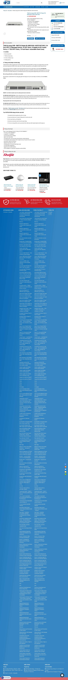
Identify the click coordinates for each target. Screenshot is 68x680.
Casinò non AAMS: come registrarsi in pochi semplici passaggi (24, 262)
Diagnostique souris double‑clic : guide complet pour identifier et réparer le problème (25, 305)
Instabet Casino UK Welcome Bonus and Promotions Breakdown (25, 415)
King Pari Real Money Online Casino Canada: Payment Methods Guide (24, 430)
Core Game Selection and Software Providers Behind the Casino (25, 282)
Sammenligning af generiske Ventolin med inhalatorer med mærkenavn (25, 533)
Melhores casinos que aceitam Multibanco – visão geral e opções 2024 (25, 448)
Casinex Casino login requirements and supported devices (24, 249)
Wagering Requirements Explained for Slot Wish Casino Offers (25, 614)
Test (20, 583)
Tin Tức (42, 6)
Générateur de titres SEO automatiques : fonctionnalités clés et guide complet (25, 364)
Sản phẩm (10, 10)
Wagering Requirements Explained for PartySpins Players (24, 605)
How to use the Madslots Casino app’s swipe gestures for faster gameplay (25, 395)
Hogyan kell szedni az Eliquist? (25, 377)
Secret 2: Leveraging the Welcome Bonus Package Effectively (24, 541)
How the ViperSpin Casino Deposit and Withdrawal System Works (25, 390)
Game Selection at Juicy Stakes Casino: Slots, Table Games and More (25, 354)
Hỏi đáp (50, 213)
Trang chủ (5, 10)
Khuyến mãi (26, 6)
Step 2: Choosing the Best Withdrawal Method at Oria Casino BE (24, 580)
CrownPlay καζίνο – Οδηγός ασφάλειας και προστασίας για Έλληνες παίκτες (25, 287)
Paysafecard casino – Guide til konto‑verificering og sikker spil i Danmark (25, 493)
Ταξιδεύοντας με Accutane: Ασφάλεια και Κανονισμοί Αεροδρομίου (24, 647)
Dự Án (46, 6)
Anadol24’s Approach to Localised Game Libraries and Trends (25, 225)
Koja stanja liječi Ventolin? (24, 438)
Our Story (21, 485)
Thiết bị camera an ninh (13, 108)
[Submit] (42, 3)
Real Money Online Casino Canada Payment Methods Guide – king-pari (25, 509)
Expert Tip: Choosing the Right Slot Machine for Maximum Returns (25, 334)
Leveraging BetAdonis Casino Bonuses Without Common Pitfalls (25, 441)
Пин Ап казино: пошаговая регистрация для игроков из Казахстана (25, 655)
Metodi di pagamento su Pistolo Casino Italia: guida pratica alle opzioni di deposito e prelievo (25, 453)
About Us (21, 221)
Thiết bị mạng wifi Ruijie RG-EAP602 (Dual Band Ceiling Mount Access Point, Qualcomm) (20, 185)
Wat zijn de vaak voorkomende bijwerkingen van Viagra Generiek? (25, 624)
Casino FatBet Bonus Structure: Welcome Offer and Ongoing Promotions (25, 258)
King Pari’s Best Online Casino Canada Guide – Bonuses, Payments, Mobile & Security (25, 435)
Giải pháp (32, 6)
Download (37, 6)
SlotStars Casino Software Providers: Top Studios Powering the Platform (24, 572)
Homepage (21, 386)
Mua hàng (30, 38)
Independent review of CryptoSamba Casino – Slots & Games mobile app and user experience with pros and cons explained (25, 401)
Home (20, 381)
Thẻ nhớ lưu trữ (22, 108)
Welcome (21, 627)
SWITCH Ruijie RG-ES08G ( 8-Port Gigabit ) (8, 185)
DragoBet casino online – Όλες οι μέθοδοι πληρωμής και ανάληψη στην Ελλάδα (25, 310)
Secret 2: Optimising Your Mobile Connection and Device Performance (25, 546)
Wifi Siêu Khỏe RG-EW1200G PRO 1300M (44, 185)
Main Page (21, 444)
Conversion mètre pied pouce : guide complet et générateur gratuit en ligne (25, 277)
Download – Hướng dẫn (8, 212)
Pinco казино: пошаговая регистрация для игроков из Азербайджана (25, 497)
